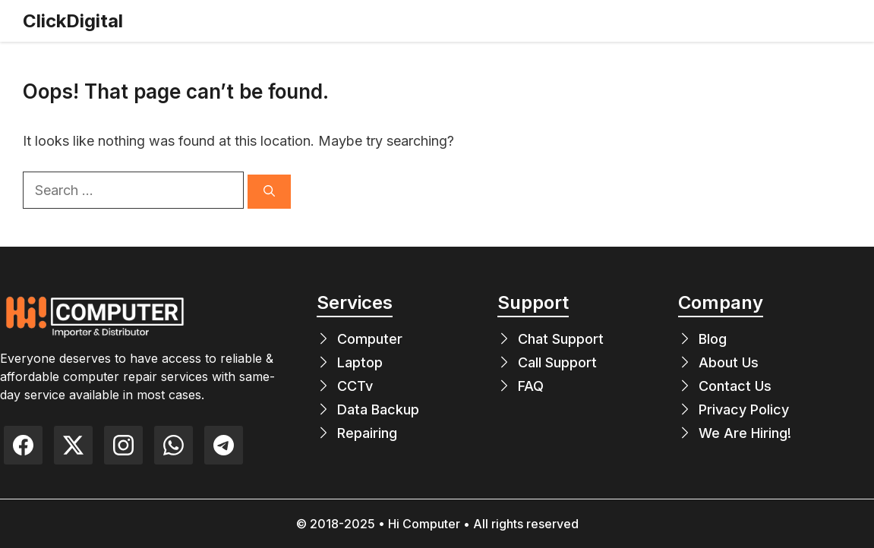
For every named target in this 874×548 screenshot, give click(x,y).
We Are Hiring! (745, 433)
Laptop (360, 362)
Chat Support (561, 339)
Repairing (367, 433)
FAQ (531, 386)
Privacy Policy (744, 409)
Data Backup (378, 409)
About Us (729, 362)
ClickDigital (73, 21)
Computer (369, 339)
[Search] (269, 192)
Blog (713, 339)
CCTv (355, 386)
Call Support (557, 362)
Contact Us (735, 386)
